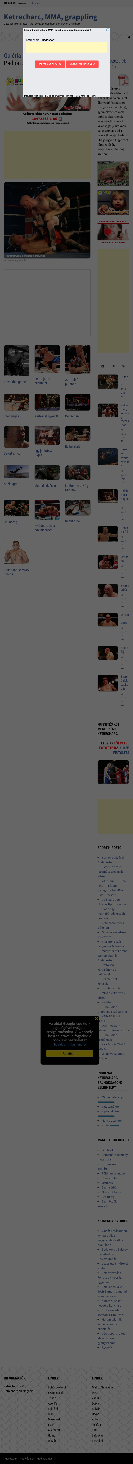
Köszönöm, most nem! (82, 64)
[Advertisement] (66, 47)
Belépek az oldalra (49, 64)
